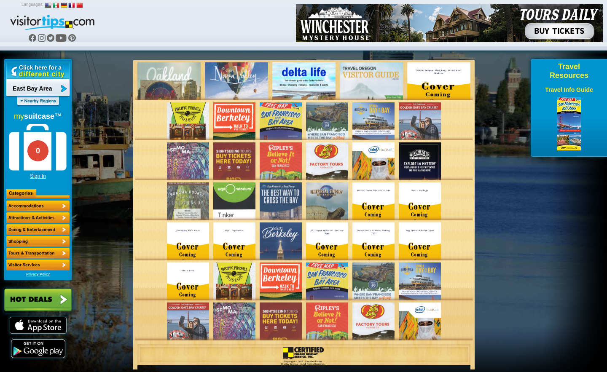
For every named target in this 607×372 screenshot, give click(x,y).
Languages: (32, 4)
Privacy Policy (38, 274)
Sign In (38, 176)
